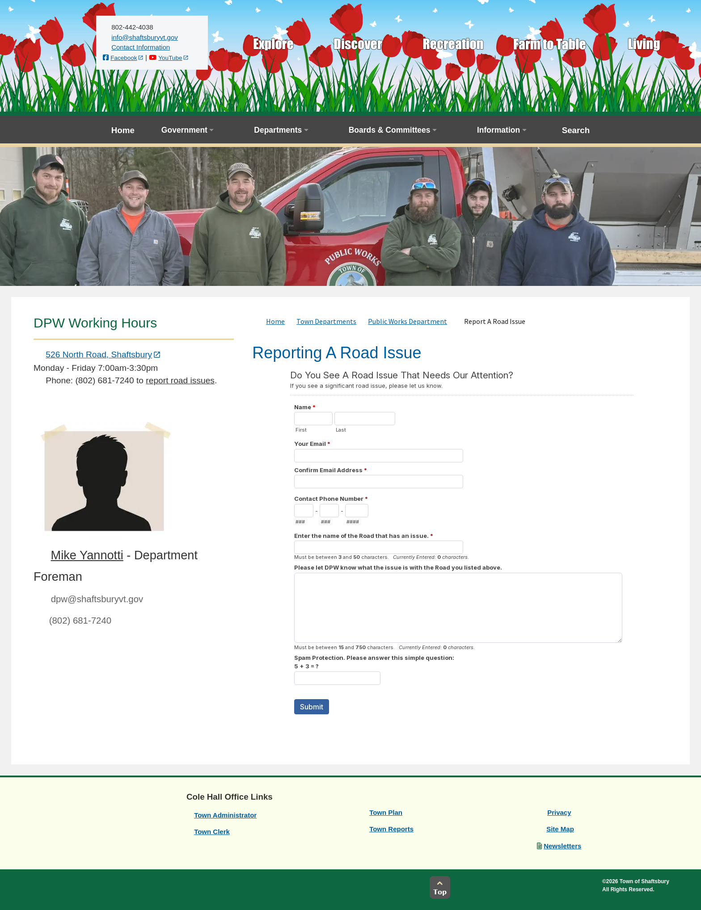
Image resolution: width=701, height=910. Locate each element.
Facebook (123, 58)
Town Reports (391, 829)
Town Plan (385, 812)
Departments (278, 130)
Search (576, 130)
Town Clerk (212, 831)
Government (184, 130)
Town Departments (326, 321)
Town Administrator (225, 815)
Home (123, 130)
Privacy (559, 812)
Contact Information (140, 47)
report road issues (180, 380)
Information (498, 130)
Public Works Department (407, 321)
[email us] (144, 37)
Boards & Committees (390, 130)
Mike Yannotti (87, 555)
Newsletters (562, 846)
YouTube (170, 58)
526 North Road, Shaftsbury (99, 354)
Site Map (560, 829)
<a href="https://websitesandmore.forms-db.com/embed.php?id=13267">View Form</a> (461, 551)
